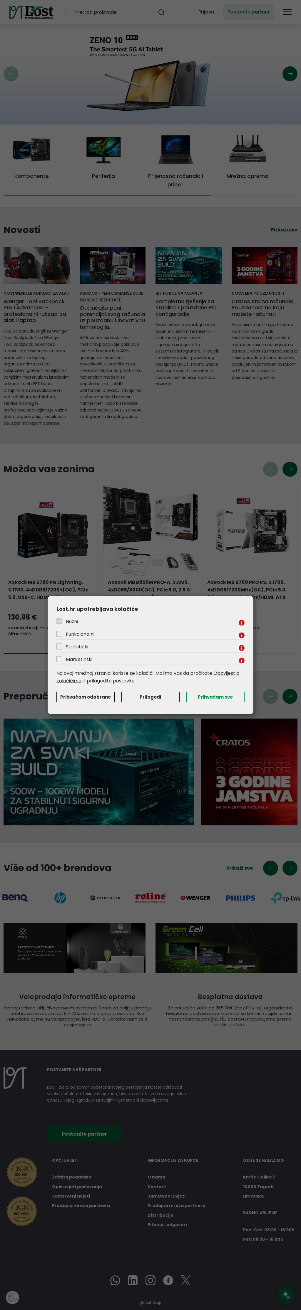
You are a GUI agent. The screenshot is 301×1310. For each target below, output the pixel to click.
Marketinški (79, 659)
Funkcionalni (80, 634)
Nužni (72, 621)
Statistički (77, 646)
